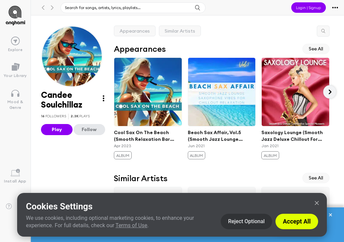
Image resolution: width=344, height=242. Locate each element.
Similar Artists (180, 31)
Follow (89, 129)
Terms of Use (131, 225)
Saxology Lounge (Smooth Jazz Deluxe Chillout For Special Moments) (292, 136)
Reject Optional (246, 221)
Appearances (135, 31)
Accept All (297, 221)
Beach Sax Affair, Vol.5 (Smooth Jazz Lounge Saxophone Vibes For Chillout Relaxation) (214, 136)
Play (57, 129)
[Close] (316, 203)
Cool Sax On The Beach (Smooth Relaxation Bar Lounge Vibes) (142, 136)
